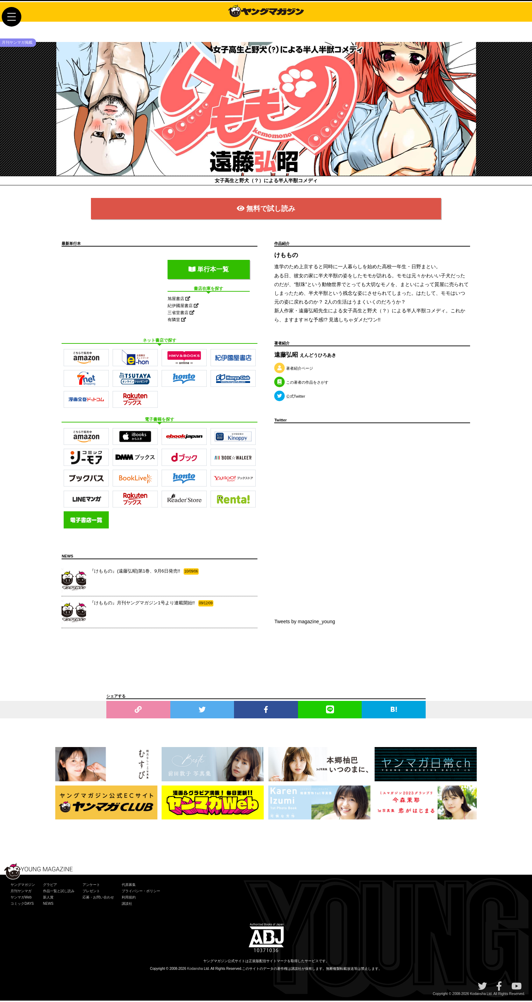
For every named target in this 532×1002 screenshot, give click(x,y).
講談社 (127, 905)
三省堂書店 (181, 314)
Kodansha (195, 970)
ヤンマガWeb (20, 899)
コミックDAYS (22, 905)
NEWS (48, 905)
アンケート (91, 886)
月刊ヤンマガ (20, 892)
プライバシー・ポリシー (141, 892)
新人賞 (48, 899)
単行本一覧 (209, 270)
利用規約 (129, 899)
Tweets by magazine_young (304, 623)
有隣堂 (177, 321)
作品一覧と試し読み (59, 892)
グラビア (50, 886)
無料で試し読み (265, 210)
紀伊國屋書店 (183, 307)
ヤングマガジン (22, 886)
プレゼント (91, 892)
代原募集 (129, 886)
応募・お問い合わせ (98, 899)
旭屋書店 (179, 300)
